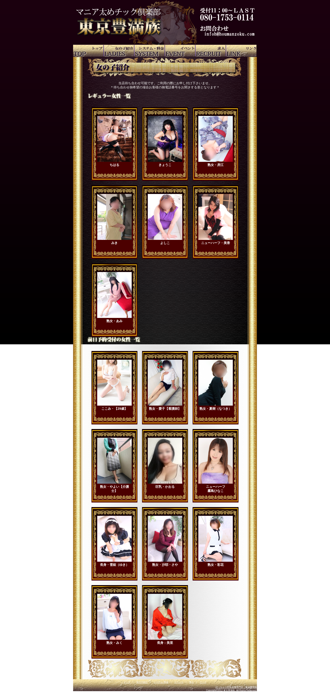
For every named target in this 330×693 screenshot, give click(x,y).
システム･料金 (161, 682)
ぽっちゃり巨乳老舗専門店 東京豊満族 (236, 687)
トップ (126, 682)
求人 (191, 682)
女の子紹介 (142, 682)
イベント (178, 682)
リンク (203, 682)
